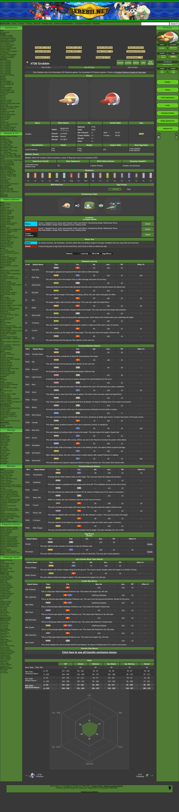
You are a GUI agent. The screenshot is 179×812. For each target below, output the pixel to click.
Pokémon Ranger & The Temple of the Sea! (11, 487)
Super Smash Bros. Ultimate (9, 266)
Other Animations (5, 185)
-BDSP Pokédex (5, 49)
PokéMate (3, 376)
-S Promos (3, 671)
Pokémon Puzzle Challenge (9, 384)
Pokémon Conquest (6, 307)
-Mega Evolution (5, 579)
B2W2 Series (4, 458)
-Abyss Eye (3, 631)
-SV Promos (4, 622)
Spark (34, 308)
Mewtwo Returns (5, 477)
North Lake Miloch (80, 223)
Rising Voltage (30, 568)
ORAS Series (4, 461)
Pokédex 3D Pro (5, 313)
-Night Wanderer (5, 657)
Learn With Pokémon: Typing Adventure (9, 315)
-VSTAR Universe (5, 665)
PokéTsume (4, 196)
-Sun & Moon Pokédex (7, 45)
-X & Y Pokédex (5, 43)
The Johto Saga (5, 144)
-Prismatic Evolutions (6, 587)
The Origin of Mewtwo (7, 471)
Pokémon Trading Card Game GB (11, 402)
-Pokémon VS (4, 666)
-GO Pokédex (4, 53)
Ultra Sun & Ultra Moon (7, 251)
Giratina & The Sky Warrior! (9, 491)
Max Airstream (30, 620)
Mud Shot (35, 430)
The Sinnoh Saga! (6, 149)
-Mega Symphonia (6, 641)
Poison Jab (37, 513)
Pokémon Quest (5, 264)
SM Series (3, 463)
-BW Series (3, 611)
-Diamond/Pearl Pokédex (8, 40)
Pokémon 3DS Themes (7, 414)
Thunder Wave (37, 354)
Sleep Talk (37, 497)
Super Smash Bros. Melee (8, 387)
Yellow (2, 392)
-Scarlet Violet (4, 604)
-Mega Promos (4, 620)
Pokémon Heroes (5, 480)
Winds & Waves (5, 204)
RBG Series (4, 442)
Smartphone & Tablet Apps (8, 416)
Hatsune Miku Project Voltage (9, 106)
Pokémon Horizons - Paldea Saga (11, 160)
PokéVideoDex (4, 182)
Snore (34, 392)
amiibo (2, 419)
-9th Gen (3, 95)
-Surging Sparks (5, 589)
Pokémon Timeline (6, 100)
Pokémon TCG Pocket (7, 224)
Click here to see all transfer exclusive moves (89, 652)
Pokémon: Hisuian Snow (8, 174)
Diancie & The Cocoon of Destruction (8, 506)
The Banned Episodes (7, 165)
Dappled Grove (51, 223)
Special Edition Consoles (8, 413)
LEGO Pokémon (5, 116)
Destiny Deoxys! (5, 483)
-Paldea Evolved (5, 603)
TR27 (27, 497)
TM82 (27, 460)
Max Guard (29, 643)
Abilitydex (3, 80)
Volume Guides (5, 441)
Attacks (136, 62)
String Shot (36, 285)
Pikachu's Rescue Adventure (9, 529)
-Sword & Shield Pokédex (8, 48)
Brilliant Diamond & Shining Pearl (10, 229)
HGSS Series (4, 455)
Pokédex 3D (4, 311)
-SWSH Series (4, 606)
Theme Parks (4, 119)
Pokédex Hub (47, 24)
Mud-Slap (35, 277)
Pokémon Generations (7, 169)
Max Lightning (30, 597)
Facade (35, 422)
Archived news (4, 32)
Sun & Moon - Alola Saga (8, 154)
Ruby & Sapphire (5, 353)
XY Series (3, 460)
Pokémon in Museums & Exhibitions (8, 109)
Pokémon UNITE (5, 220)
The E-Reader (4, 375)
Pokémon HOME (5, 232)
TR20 (27, 482)
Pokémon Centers (6, 102)
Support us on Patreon (89, 792)
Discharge (29, 552)
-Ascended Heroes (6, 576)
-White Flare (4, 582)
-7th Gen (3, 99)
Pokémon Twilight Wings (8, 171)
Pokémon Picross (5, 286)
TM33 (27, 415)
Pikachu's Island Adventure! (9, 540)
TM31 (27, 407)
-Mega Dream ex (5, 636)
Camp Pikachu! (5, 534)
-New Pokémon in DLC (7, 129)
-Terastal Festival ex (6, 650)
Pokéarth (96, 24)
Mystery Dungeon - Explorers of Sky (10, 339)
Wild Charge (37, 528)
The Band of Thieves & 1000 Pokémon (9, 279)
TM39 (27, 422)
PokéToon (3, 177)
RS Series (3, 447)
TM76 (27, 438)
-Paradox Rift (4, 598)
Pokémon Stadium (6, 400)
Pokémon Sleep (5, 221)
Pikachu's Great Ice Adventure (9, 543)
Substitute (37, 482)
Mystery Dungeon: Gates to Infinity (11, 305)
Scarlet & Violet (5, 207)
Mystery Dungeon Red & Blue (9, 368)
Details (147, 224)
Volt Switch (36, 453)
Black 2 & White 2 (5, 299)
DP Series (3, 452)
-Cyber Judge (4, 663)
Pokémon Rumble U (6, 304)
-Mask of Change (5, 658)
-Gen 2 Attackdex (5, 62)
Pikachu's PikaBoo (6, 532)
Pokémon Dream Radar (7, 300)
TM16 (27, 369)
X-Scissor (35, 323)
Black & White (4, 297)
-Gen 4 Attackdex (5, 65)
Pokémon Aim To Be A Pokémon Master (10, 157)
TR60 (27, 520)
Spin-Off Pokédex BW (7, 84)
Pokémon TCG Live (6, 247)
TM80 (27, 453)
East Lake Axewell (65, 223)
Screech (35, 369)
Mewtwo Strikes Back (7, 472)
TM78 (27, 445)
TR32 (27, 505)
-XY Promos (4, 627)
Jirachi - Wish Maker (6, 482)
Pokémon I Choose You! (8, 513)
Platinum (3, 324)
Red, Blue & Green (6, 391)
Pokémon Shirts (5, 117)
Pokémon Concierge (6, 188)
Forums (21, 24)
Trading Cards (11, 557)
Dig (33, 338)
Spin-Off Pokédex (5, 81)
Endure (35, 490)
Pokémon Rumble (6, 329)
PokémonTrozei (5, 370)
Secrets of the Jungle (7, 518)
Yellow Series (4, 444)
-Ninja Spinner (4, 633)
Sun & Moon (4, 250)
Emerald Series (5, 450)
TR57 (27, 513)
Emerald (3, 356)
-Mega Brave (4, 639)
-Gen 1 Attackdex (5, 61)
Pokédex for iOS (5, 319)
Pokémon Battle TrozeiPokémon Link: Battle (10, 274)
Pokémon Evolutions (6, 173)
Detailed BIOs (4, 438)
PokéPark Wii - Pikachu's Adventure (8, 334)
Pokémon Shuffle (5, 281)
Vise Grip (35, 270)
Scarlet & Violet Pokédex (63, 24)
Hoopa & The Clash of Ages (9, 509)
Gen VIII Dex (89, 67)
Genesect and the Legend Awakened (8, 503)
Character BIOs (5, 436)
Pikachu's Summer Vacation (9, 527)
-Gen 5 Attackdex (5, 67)
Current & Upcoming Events (9, 124)
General (120, 62)
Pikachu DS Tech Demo (7, 372)
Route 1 (41, 223)
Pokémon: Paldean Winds (8, 176)
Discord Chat (4, 122)
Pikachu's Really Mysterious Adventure (9, 547)
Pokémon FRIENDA (6, 427)
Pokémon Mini (4, 386)
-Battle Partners (5, 649)
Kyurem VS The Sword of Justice (10, 499)
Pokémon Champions (7, 210)
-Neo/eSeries (4, 615)
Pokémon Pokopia (6, 212)
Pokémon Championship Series (10, 103)
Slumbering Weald (95, 223)
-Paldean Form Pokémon (8, 130)
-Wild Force (3, 661)
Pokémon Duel (4, 291)
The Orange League (6, 142)
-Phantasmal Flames (6, 578)
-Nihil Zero (3, 634)
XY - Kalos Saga (5, 152)
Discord (37, 24)
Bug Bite (35, 292)
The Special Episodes (7, 163)
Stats (143, 62)
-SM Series (3, 608)
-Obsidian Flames (5, 601)
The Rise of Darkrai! (6, 490)
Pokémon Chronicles (6, 161)
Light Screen (37, 377)
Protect (34, 400)
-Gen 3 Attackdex (5, 64)
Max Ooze (29, 612)
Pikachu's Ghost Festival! (8, 538)
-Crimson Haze (5, 660)
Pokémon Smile (5, 240)
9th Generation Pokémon (8, 127)
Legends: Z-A (4, 209)
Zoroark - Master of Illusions (9, 494)
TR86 (27, 528)
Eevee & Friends (5, 549)
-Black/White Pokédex (7, 42)
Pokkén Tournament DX (7, 261)
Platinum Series (5, 453)
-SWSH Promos (5, 623)
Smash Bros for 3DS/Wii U (8, 292)
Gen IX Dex (45, 67)
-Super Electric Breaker (7, 652)
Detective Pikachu (6, 262)
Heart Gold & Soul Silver (8, 326)
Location (128, 62)
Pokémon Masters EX (7, 218)
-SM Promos (4, 625)
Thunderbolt (37, 475)
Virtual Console (5, 411)
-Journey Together (6, 585)
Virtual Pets (3, 417)
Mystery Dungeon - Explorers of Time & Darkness (10, 345)
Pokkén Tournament (6, 289)
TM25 (27, 400)
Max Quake (29, 627)
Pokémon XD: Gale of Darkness (10, 359)
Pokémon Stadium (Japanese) (9, 398)
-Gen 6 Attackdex (5, 68)
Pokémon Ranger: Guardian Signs (11, 327)
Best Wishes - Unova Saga (8, 150)
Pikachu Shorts (11, 524)
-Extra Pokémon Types (7, 563)
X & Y (2, 269)
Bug (128, 189)
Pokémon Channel (6, 362)
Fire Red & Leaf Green (7, 354)
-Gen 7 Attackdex (5, 70)
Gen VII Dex (132, 67)
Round (34, 438)
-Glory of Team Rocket (7, 646)
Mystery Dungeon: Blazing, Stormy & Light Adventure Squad (11, 331)
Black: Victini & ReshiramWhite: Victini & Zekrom (10, 496)
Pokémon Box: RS (6, 364)
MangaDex (3, 435)
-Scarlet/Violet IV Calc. (7, 91)
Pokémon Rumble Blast (7, 310)
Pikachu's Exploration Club (8, 541)
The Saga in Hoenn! (6, 146)
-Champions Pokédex (7, 57)
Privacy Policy (97, 786)
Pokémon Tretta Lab (6, 302)
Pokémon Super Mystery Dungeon (11, 285)
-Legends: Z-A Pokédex (7, 56)
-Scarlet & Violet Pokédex (8, 54)
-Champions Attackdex (7, 75)
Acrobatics (36, 445)
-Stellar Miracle (5, 655)
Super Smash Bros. (6, 403)
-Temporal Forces (5, 595)
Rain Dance (36, 415)
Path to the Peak (5, 179)
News (2, 30)
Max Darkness (30, 635)
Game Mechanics (5, 89)
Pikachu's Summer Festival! (9, 537)
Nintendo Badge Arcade (7, 294)
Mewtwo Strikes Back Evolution (10, 516)
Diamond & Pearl (5, 323)
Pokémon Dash (5, 360)
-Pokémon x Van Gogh (7, 111)
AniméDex (3, 138)
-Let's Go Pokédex (6, 46)
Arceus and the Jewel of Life (9, 493)
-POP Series (4, 628)
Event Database (5, 125)
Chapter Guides (5, 439)
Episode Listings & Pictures (8, 136)
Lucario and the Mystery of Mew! (10, 485)
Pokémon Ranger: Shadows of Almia (9, 342)
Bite (33, 300)
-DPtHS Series (4, 612)
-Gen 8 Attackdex (5, 72)
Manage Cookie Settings (113, 786)
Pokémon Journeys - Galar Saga (10, 155)
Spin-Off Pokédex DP (7, 83)
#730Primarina (39, 775)
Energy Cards (4, 566)
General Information (6, 433)
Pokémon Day (4, 113)
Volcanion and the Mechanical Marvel (9, 511)
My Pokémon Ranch (6, 348)
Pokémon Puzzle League (8, 394)
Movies (11, 466)
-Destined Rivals (5, 584)
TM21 (27, 385)
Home (14, 24)
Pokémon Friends (5, 213)
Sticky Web (36, 315)
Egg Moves (150, 62)
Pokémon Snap (5, 395)
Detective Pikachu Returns (8, 223)
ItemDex (3, 76)
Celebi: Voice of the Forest (8, 478)
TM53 (27, 430)
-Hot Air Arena (4, 647)
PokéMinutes (4, 180)
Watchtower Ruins (110, 223)
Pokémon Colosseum (7, 357)
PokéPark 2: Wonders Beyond (9, 308)
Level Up (84, 254)
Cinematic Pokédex (6, 87)
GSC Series (4, 446)
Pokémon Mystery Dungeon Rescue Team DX (9, 238)
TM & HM (95, 254)
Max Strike (29, 605)
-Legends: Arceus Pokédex (8, 51)
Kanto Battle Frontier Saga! (8, 147)
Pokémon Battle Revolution (8, 337)
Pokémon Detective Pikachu (9, 521)
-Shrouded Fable (5, 592)
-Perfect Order (4, 574)
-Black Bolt (3, 581)
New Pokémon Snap (6, 243)
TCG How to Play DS (7, 318)
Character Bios (5, 139)
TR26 (27, 490)
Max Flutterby (30, 589)
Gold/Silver (3, 379)
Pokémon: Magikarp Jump (8, 258)
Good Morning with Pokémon (9, 184)
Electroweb (36, 460)
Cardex (2, 86)
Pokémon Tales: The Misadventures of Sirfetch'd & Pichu (9, 191)
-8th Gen (3, 97)
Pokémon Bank (5, 272)
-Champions (4, 94)
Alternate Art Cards (6, 568)
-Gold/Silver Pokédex (7, 37)
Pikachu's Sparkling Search (8, 545)
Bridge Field (57, 225)
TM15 (27, 362)
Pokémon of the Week (7, 92)
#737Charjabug (140, 775)
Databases (11, 27)
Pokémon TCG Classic (7, 571)
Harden (28, 544)
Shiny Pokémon (5, 166)
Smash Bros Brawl (6, 349)
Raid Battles (4, 570)
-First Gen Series (5, 617)
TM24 (27, 392)
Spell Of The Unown (6, 475)
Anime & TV (11, 133)
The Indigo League (6, 141)
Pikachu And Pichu (6, 530)
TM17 (27, 377)
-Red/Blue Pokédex (6, 35)
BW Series (3, 457)
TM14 (27, 354)
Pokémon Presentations (7, 114)
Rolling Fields (80, 225)
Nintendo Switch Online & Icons (10, 421)
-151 (1, 600)
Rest (33, 385)
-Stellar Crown (4, 590)
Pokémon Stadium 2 (6, 383)
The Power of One (6, 474)
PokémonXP (4, 105)
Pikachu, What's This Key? (8, 551)
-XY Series (3, 609)
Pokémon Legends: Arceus (8, 231)
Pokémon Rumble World (8, 283)
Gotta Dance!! (4, 535)
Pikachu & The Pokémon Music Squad (10, 553)
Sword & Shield (5, 228)
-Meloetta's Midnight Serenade (9, 501)
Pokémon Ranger (5, 367)
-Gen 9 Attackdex (5, 73)
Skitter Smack (30, 575)
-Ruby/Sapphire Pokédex (8, 38)
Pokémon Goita (5, 424)
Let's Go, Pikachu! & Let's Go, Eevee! (9, 253)
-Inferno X (3, 638)
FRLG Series (4, 449)
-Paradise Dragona (6, 653)
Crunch (34, 330)
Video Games (11, 199)
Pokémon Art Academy (7, 277)
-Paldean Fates (5, 596)
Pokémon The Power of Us (8, 515)
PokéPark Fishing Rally (7, 373)
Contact (29, 24)
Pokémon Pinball (5, 397)
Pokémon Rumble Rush (7, 259)
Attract (34, 407)
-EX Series (3, 614)
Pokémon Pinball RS (6, 365)
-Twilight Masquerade (7, 593)
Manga (11, 430)
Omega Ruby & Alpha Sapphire (10, 270)
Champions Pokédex (83, 24)
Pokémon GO (4, 215)
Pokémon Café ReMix (7, 217)
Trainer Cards (4, 565)
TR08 (27, 475)
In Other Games (5, 410)
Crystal (2, 381)
